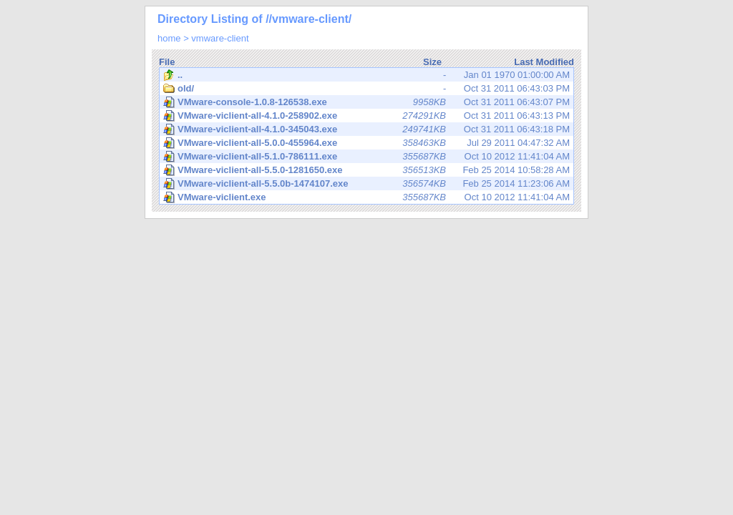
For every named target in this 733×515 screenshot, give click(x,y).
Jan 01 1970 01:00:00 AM (366, 75)
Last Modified (544, 62)
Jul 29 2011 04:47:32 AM (366, 143)
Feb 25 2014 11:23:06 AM (366, 184)
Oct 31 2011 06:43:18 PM (366, 129)
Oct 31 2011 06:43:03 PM (366, 88)
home (169, 38)
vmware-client (219, 38)
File (167, 62)
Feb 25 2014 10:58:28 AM (366, 170)
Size (432, 62)
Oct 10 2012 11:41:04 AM (366, 156)
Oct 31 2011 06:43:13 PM (366, 116)
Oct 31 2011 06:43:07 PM (366, 102)
